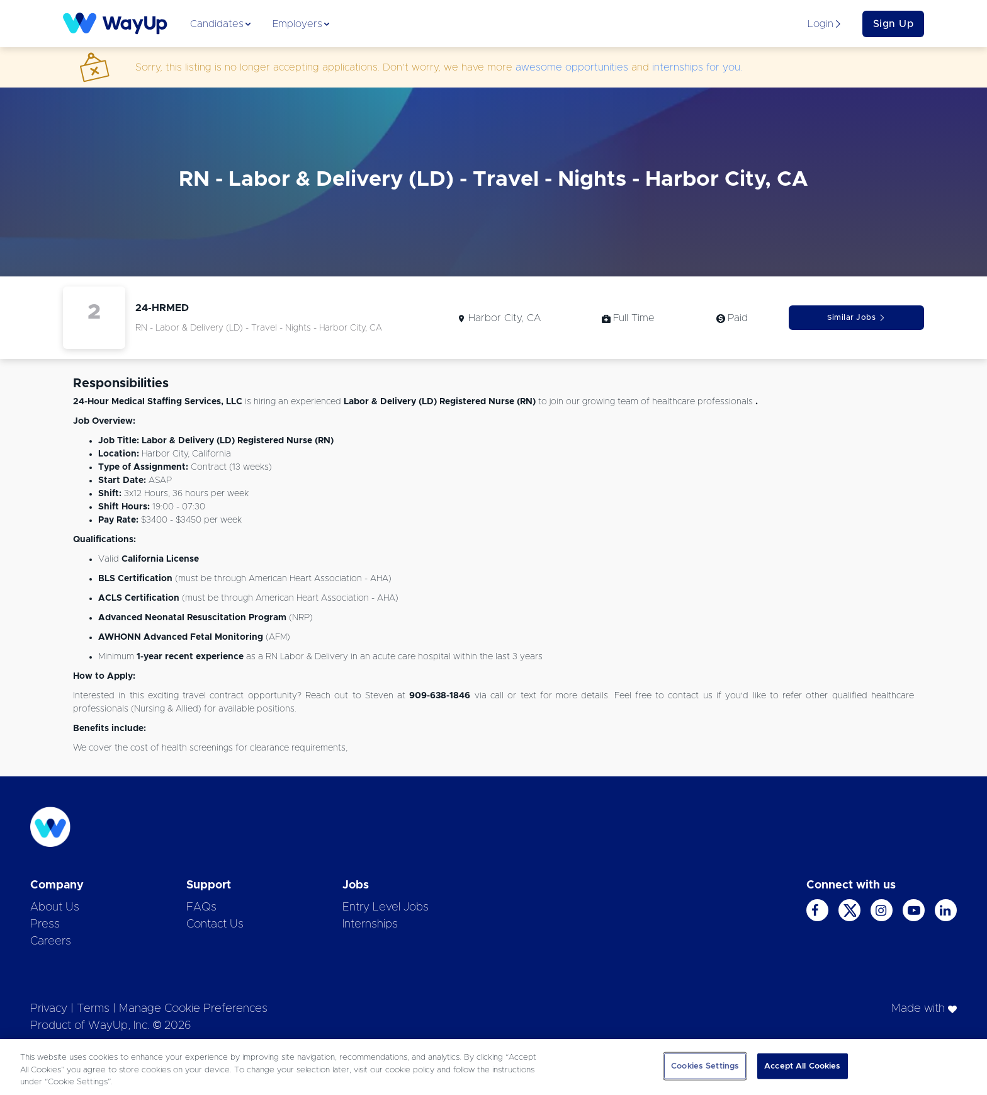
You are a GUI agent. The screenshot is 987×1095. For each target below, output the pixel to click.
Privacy (48, 1008)
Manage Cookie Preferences (193, 1008)
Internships (370, 924)
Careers (50, 941)
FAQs (201, 907)
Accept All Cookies (802, 1066)
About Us (54, 907)
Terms (93, 1008)
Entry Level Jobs (385, 907)
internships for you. (697, 67)
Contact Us (215, 924)
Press (45, 924)
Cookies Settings (705, 1066)
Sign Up (893, 24)
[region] (493, 1067)
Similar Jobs (856, 318)
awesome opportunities (572, 67)
